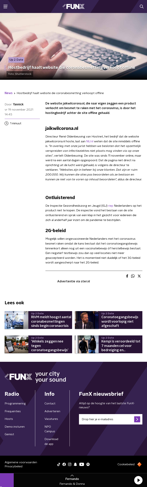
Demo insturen (15, 426)
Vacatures (51, 418)
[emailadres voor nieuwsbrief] (110, 419)
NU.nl (89, 141)
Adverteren (52, 411)
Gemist (9, 434)
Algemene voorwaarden (21, 462)
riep (110, 205)
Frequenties (13, 411)
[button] (138, 480)
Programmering (15, 403)
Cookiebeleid (126, 464)
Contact (49, 403)
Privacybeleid (13, 466)
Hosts (9, 418)
